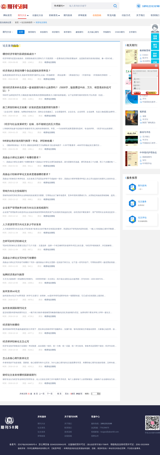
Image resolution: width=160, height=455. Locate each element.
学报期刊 (107, 32)
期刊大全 (22, 15)
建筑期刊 (79, 32)
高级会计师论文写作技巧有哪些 (19, 258)
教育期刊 (32, 32)
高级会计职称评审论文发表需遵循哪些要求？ (27, 174)
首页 (17, 22)
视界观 (143, 112)
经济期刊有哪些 (11, 324)
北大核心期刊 (93, 32)
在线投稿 (68, 436)
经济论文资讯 (50, 62)
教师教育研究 (146, 50)
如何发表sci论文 (11, 291)
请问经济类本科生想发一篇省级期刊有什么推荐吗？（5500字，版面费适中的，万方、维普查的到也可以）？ (57, 89)
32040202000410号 (58, 444)
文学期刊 (132, 32)
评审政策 (82, 15)
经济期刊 (55, 32)
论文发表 (41, 432)
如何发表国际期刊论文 (15, 308)
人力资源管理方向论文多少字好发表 (22, 224)
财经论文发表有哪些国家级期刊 (19, 375)
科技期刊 (44, 32)
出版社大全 (37, 15)
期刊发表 (68, 15)
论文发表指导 (27, 22)
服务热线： (101, 423)
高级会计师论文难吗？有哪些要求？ (22, 157)
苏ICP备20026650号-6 (27, 444)
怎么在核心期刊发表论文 (16, 358)
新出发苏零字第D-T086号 (98, 444)
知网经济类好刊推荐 (13, 274)
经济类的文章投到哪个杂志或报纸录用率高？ (27, 70)
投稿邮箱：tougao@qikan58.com (105, 432)
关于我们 (140, 15)
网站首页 (7, 15)
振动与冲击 (145, 132)
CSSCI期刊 (120, 32)
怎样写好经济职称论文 (15, 241)
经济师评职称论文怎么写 (16, 341)
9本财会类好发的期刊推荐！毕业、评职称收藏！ (28, 140)
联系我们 (155, 15)
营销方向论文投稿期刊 (15, 191)
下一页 (50, 394)
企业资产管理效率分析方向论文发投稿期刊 (25, 207)
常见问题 (111, 15)
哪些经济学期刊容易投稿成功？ (19, 54)
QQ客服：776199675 (100, 428)
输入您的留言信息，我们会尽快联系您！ (145, 73)
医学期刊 (67, 32)
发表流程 (68, 432)
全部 (21, 32)
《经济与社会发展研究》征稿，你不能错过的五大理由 (31, 124)
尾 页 (59, 394)
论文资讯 (41, 428)
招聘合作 (95, 436)
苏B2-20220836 (142, 444)
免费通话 (152, 93)
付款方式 (126, 15)
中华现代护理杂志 (148, 152)
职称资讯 (53, 15)
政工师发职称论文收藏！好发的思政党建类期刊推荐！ (31, 107)
